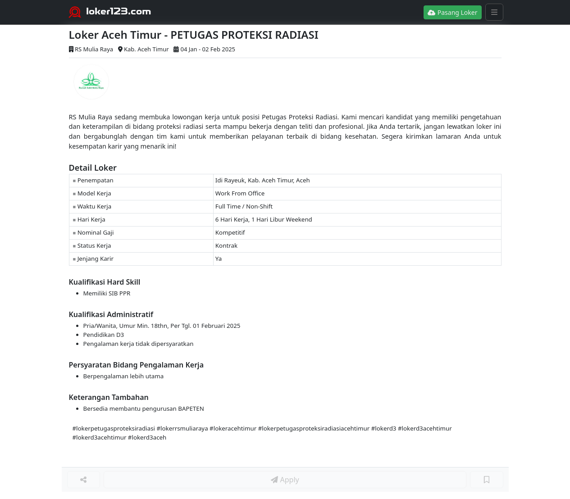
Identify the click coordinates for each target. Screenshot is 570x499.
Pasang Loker (452, 12)
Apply (285, 480)
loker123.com (118, 11)
